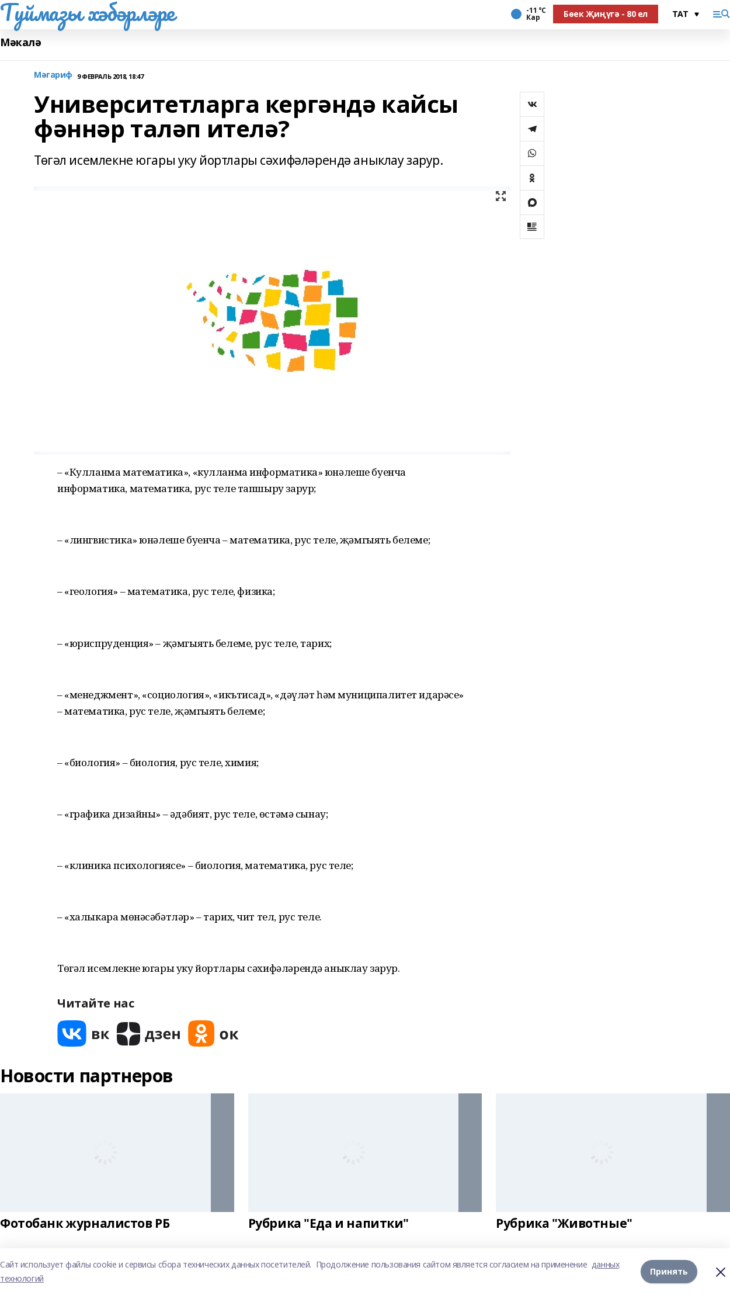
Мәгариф (53, 75)
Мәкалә (20, 42)
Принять (669, 1271)
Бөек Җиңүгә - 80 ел (606, 13)
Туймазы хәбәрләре (87, 12)
